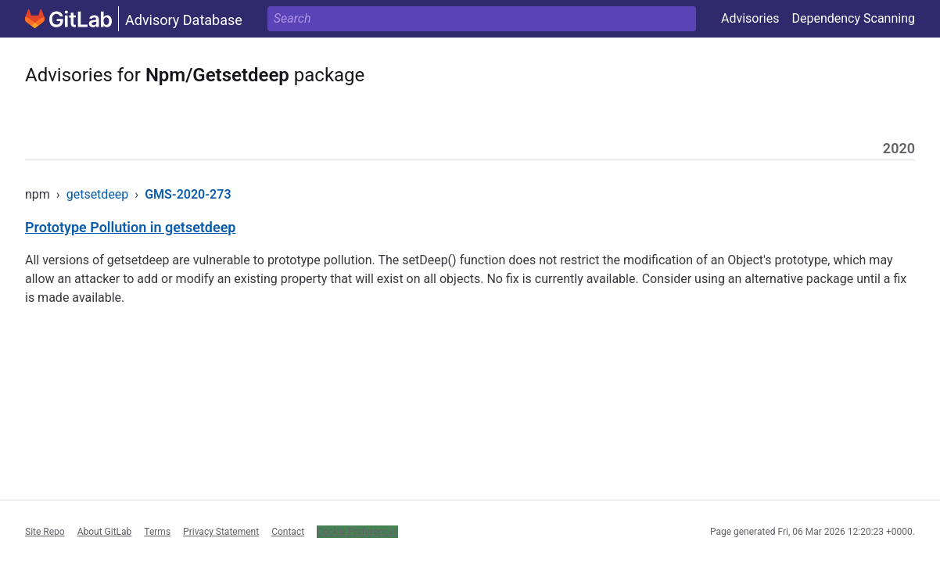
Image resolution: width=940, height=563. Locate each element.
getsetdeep (97, 194)
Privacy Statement (221, 531)
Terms (157, 531)
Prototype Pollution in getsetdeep (130, 227)
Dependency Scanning (853, 18)
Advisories (750, 18)
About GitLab (104, 531)
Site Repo (45, 531)
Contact (287, 531)
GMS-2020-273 (188, 194)
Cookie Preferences (357, 531)
